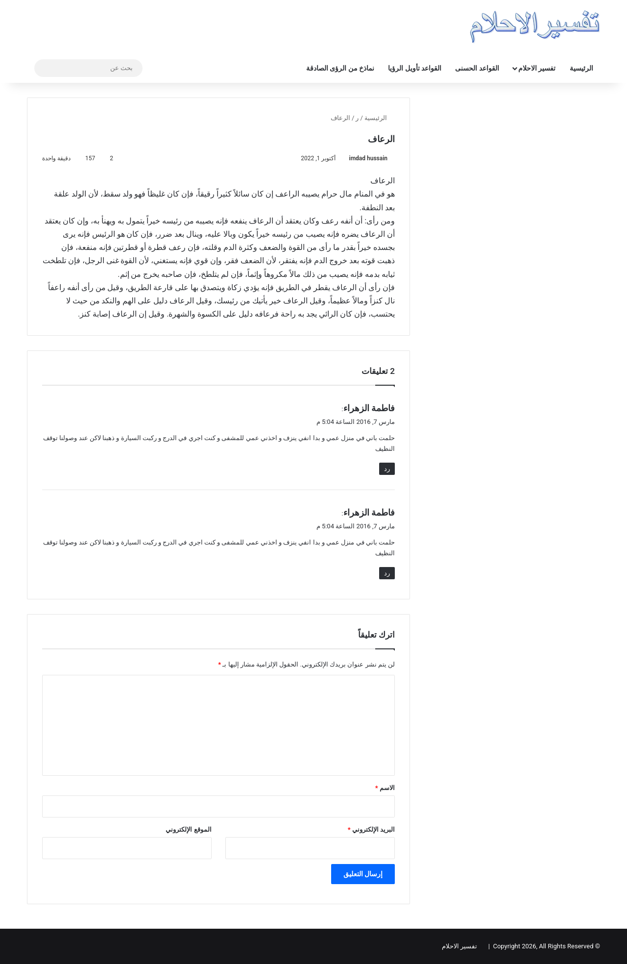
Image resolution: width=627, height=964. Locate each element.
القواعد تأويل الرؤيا (414, 68)
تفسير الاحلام (536, 68)
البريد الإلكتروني (371, 829)
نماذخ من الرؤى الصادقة (340, 68)
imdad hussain (368, 158)
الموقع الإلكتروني (188, 829)
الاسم (385, 787)
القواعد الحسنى (477, 68)
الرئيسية (581, 68)
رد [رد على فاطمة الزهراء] (387, 468)
